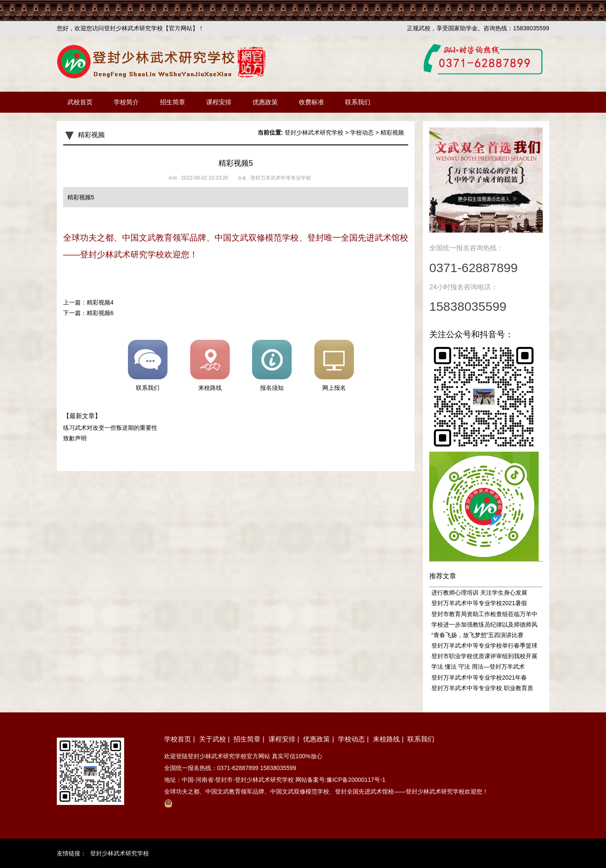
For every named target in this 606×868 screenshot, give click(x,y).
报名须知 (272, 365)
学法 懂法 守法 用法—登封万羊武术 (478, 666)
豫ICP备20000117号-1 (356, 779)
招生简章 (172, 102)
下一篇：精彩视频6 (88, 313)
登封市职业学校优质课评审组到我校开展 (484, 656)
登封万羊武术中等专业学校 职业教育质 (482, 688)
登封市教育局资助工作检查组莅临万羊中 (484, 614)
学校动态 (362, 132)
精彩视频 (392, 132)
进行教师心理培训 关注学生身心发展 (479, 592)
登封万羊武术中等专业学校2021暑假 (479, 603)
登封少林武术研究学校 (313, 132)
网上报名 (334, 365)
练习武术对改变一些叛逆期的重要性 (110, 427)
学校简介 (126, 102)
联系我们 (357, 102)
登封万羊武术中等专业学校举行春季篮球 (484, 645)
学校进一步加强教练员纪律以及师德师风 (484, 624)
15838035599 (278, 768)
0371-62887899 (237, 768)
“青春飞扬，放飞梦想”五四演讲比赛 (477, 635)
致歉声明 (75, 438)
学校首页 (177, 739)
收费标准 (311, 102)
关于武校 (212, 739)
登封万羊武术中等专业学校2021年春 (479, 677)
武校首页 (80, 102)
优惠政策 (265, 102)
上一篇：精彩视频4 (88, 302)
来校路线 (210, 365)
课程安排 (218, 102)
